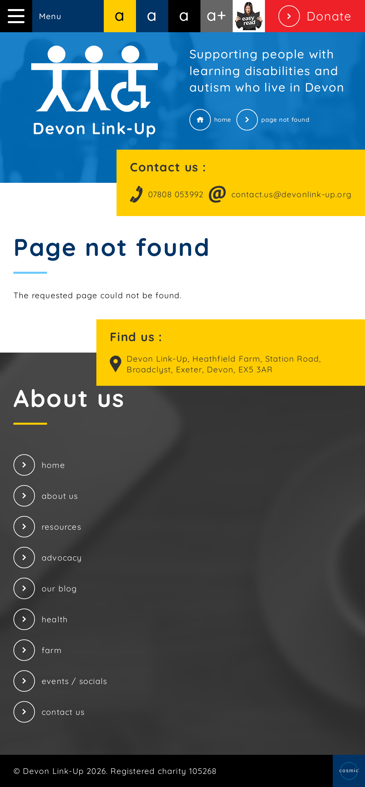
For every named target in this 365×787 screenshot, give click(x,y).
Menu (30, 16)
